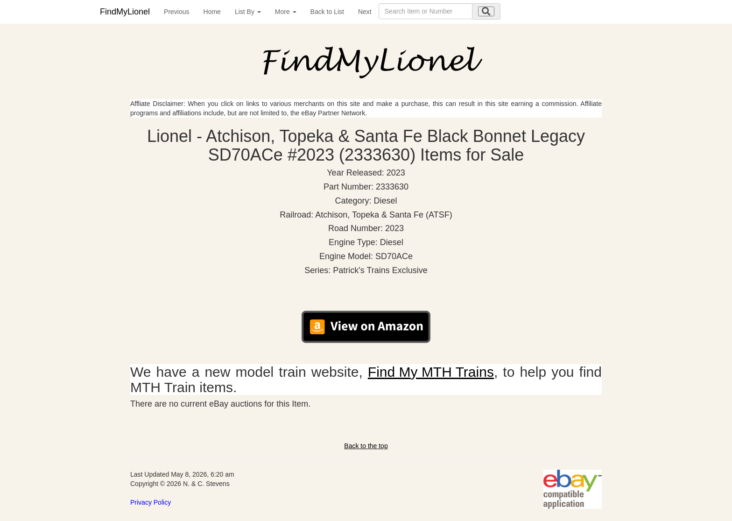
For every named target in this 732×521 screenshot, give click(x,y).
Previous (176, 11)
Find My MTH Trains (431, 372)
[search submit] (486, 11)
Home (212, 11)
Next (365, 11)
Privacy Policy (150, 502)
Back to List (327, 11)
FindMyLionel (125, 11)
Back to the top (365, 446)
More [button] (285, 11)
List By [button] (248, 11)
